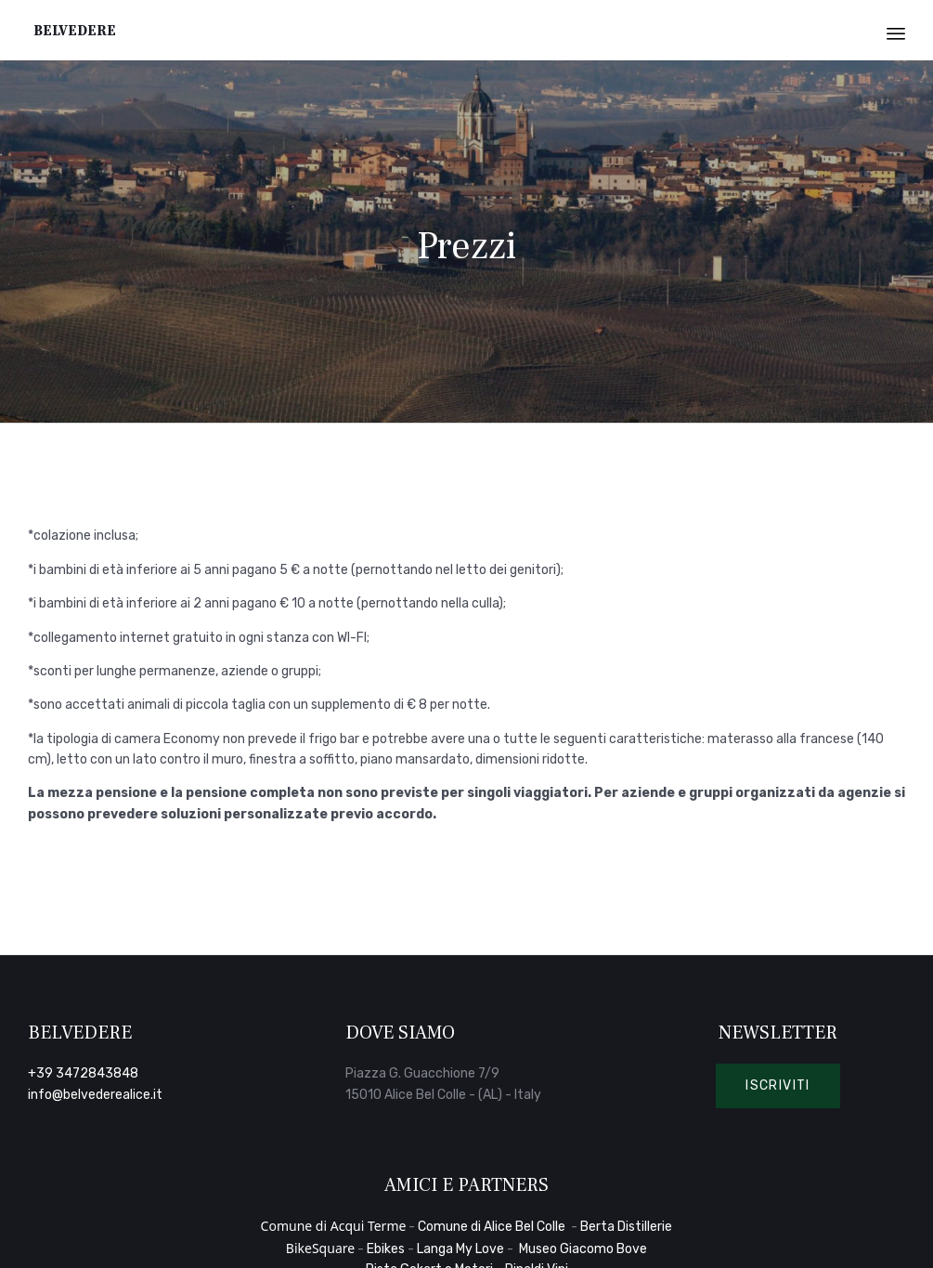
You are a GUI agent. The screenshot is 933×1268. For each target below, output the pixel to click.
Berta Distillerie (626, 1227)
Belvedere (74, 30)
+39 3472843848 (83, 1073)
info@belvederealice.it (95, 1095)
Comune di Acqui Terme (334, 1226)
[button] (778, 1086)
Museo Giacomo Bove (583, 1249)
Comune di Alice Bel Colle (493, 1227)
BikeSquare (320, 1248)
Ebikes (386, 1249)
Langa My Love (460, 1249)
